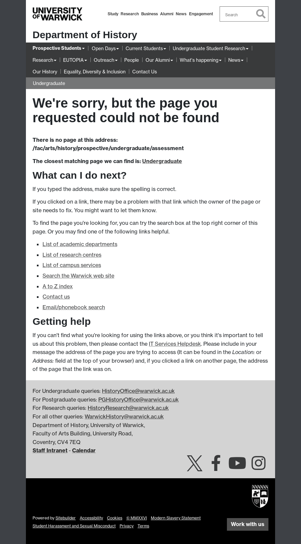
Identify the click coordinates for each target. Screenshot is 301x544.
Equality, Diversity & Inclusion (95, 71)
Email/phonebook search (74, 307)
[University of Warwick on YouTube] (237, 467)
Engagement (201, 13)
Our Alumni (158, 60)
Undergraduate (49, 83)
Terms (143, 525)
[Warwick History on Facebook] (216, 467)
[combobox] (244, 14)
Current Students (144, 48)
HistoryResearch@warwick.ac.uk (128, 408)
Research (130, 13)
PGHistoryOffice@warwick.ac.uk (138, 399)
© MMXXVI (136, 517)
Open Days (104, 48)
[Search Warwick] (244, 14)
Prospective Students (57, 48)
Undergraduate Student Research (209, 48)
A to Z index (58, 286)
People (131, 60)
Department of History (85, 34)
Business (149, 13)
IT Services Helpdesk (175, 343)
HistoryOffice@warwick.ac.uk (138, 391)
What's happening (199, 60)
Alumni (166, 13)
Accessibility (91, 517)
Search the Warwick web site (78, 275)
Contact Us (144, 71)
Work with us (247, 524)
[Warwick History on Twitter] (195, 467)
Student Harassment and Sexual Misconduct (74, 525)
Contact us (56, 296)
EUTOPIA (73, 60)
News (181, 13)
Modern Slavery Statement (176, 517)
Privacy (127, 525)
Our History (45, 71)
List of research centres (72, 254)
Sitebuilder (65, 517)
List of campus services (72, 265)
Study (113, 13)
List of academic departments (80, 244)
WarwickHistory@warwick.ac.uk (124, 416)
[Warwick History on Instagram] (258, 467)
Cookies (114, 517)
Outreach (104, 60)
